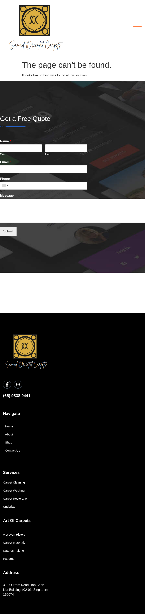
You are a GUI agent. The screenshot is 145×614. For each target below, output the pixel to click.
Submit (8, 231)
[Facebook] (7, 385)
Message (7, 195)
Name (5, 141)
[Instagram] (18, 385)
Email (5, 162)
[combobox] (4, 185)
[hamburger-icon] (137, 29)
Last (47, 154)
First (2, 154)
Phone (5, 179)
